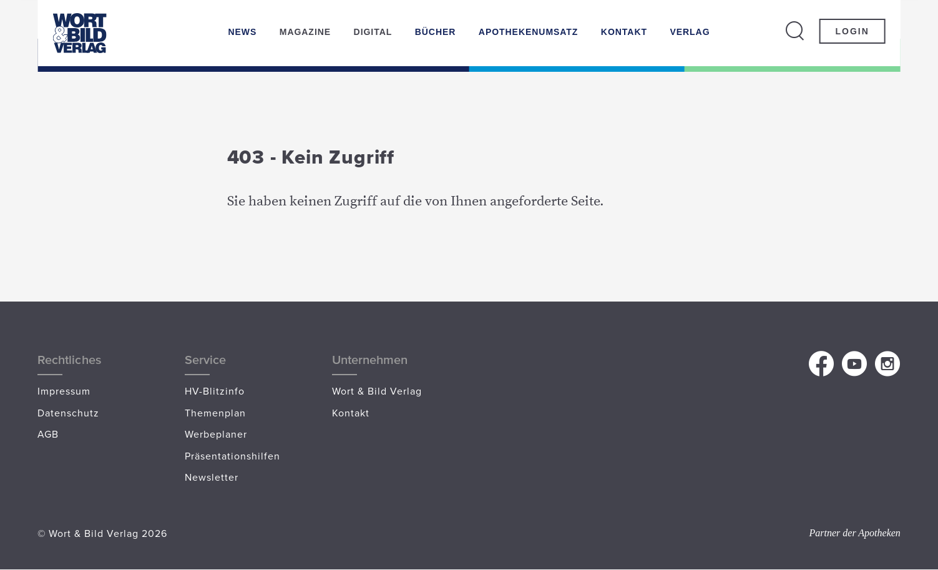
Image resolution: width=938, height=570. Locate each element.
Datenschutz (68, 413)
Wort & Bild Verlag (377, 391)
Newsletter (211, 477)
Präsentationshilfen (232, 456)
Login (852, 31)
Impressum (63, 391)
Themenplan (215, 413)
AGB (48, 434)
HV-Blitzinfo (215, 391)
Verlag (690, 32)
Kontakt (624, 32)
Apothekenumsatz (529, 32)
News (242, 32)
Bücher (435, 32)
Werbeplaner (216, 434)
